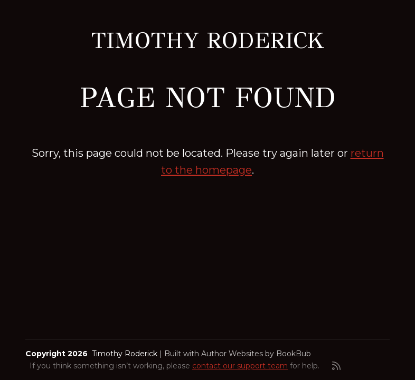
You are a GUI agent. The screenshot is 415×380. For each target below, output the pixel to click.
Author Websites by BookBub (256, 353)
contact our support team (240, 365)
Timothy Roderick (208, 40)
